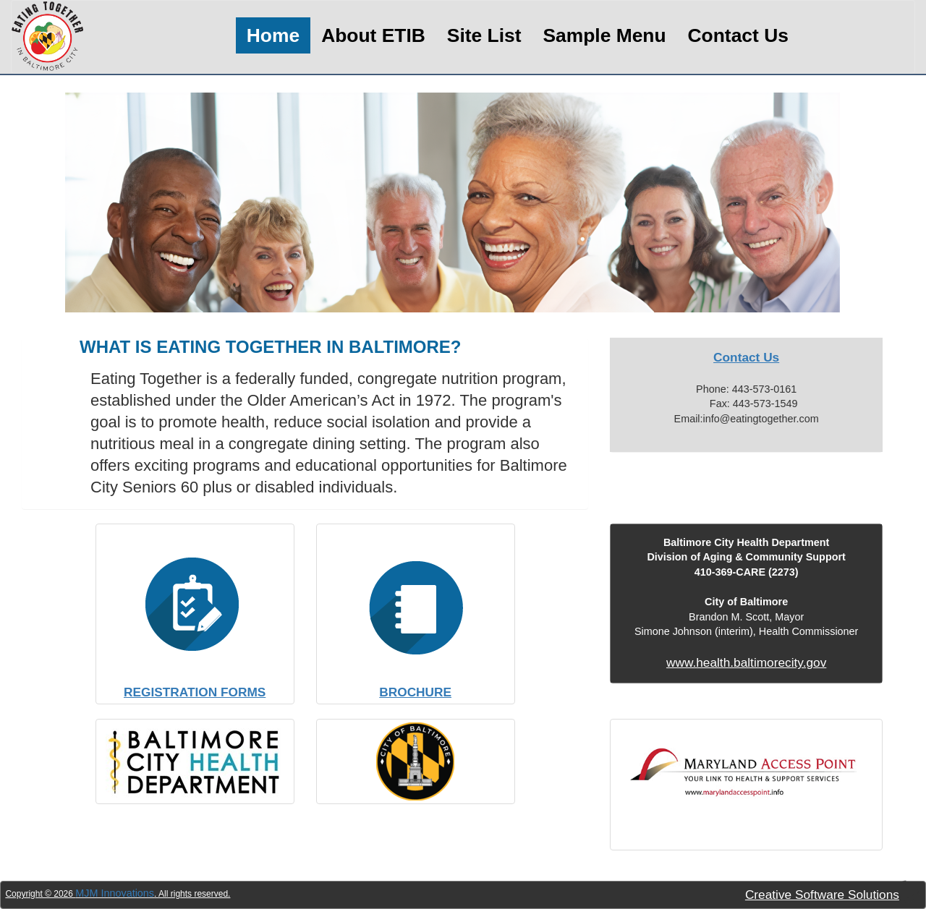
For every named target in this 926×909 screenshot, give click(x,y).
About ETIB (373, 35)
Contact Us (738, 35)
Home (273, 35)
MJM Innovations (114, 893)
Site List (484, 35)
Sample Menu (604, 35)
